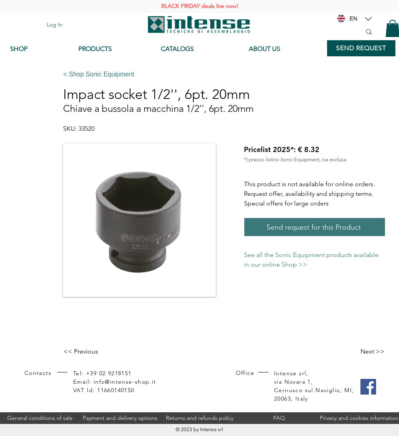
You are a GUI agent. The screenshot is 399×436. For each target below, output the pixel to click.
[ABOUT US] (284, 49)
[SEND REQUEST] (361, 48)
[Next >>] (364, 351)
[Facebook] (368, 387)
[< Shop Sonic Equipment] (221, 74)
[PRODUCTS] (113, 49)
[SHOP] (38, 49)
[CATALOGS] (198, 49)
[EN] (353, 18)
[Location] (368, 18)
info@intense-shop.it (125, 381)
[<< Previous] (90, 351)
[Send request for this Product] (314, 227)
